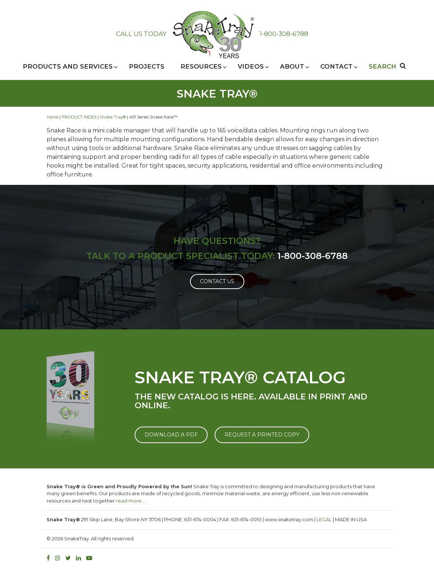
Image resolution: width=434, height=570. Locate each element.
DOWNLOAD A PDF (171, 434)
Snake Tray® (113, 117)
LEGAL (324, 519)
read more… (130, 501)
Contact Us (217, 281)
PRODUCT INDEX (79, 117)
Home (52, 117)
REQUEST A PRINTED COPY (262, 434)
